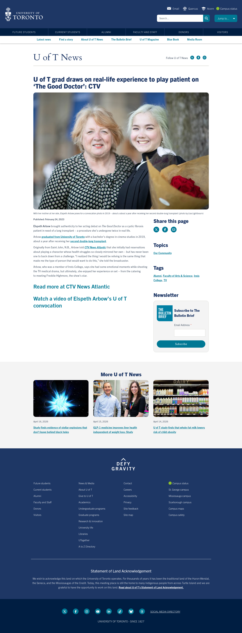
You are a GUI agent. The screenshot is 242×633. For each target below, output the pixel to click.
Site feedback (131, 508)
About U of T (85, 489)
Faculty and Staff (145, 32)
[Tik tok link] (120, 611)
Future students (24, 32)
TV (165, 280)
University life (86, 527)
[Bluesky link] (131, 611)
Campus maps (176, 508)
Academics (84, 502)
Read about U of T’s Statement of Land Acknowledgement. (151, 587)
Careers (128, 489)
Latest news (44, 39)
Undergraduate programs (92, 508)
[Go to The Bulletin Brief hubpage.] (165, 313)
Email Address (182, 324)
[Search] (180, 18)
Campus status (228, 8)
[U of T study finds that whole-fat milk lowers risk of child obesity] (181, 407)
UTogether (84, 540)
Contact (128, 483)
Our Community (162, 253)
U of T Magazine (149, 39)
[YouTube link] (98, 611)
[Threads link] (142, 611)
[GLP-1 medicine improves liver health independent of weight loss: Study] (121, 407)
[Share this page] (174, 229)
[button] (225, 18)
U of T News (57, 57)
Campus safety (176, 514)
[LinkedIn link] (109, 611)
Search (206, 18)
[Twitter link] (192, 57)
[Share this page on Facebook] (165, 229)
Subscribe (181, 343)
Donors (184, 32)
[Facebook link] (198, 57)
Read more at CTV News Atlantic (71, 286)
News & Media (86, 483)
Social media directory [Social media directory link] (165, 611)
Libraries (83, 533)
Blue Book (173, 39)
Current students (67, 32)
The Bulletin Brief (121, 39)
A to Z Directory (87, 546)
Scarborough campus (180, 502)
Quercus (193, 8)
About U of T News (92, 39)
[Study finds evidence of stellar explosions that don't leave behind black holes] (61, 407)
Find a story (66, 39)
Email (176, 8)
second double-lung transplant (88, 241)
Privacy (127, 502)
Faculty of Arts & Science (178, 275)
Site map (128, 514)
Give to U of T (86, 495)
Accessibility (130, 495)
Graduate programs (89, 514)
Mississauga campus (180, 495)
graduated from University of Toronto (63, 236)
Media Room (194, 39)
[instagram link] (204, 57)
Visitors (222, 32)
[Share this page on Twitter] (156, 229)
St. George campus (179, 489)
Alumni (106, 32)
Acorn (210, 8)
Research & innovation (91, 521)
